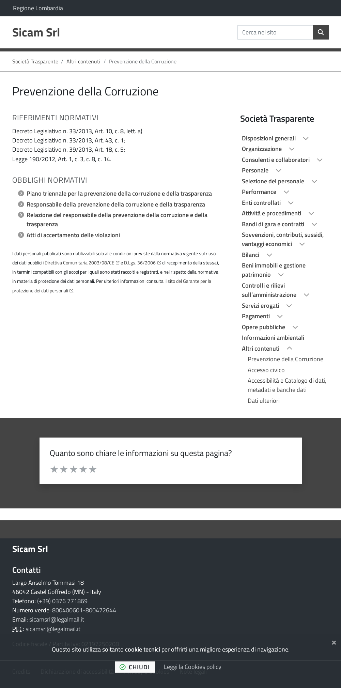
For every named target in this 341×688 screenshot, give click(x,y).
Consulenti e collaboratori (276, 159)
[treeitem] (284, 138)
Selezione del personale (274, 181)
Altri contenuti (83, 61)
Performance (260, 191)
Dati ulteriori (264, 400)
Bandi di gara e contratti (274, 224)
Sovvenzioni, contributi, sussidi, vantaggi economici (283, 239)
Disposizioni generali (269, 138)
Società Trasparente (35, 61)
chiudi (135, 667)
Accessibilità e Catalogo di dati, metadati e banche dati (287, 385)
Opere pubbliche (264, 327)
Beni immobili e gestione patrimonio (274, 270)
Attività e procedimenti (272, 213)
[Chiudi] (334, 641)
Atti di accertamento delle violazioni (73, 235)
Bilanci (251, 254)
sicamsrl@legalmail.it (56, 619)
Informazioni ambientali (273, 337)
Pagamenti (256, 316)
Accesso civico (266, 369)
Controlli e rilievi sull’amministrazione (270, 290)
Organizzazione (262, 148)
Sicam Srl (30, 548)
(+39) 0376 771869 (62, 601)
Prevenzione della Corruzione (285, 359)
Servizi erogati (261, 305)
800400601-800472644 (84, 610)
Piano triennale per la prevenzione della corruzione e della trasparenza (119, 193)
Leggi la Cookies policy (192, 666)
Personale (256, 170)
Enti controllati (262, 202)
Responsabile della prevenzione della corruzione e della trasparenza (116, 204)
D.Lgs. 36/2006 (140, 262)
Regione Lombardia (38, 8)
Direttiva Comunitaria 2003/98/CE (79, 262)
